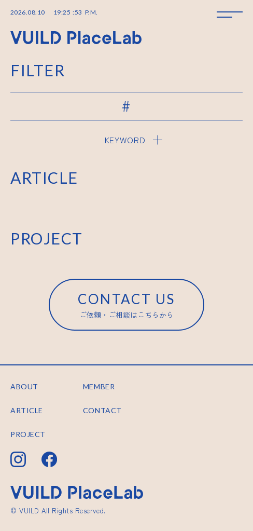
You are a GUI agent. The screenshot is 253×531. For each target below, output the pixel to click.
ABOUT (24, 386)
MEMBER (99, 386)
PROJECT (28, 434)
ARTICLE (26, 410)
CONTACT (102, 410)
